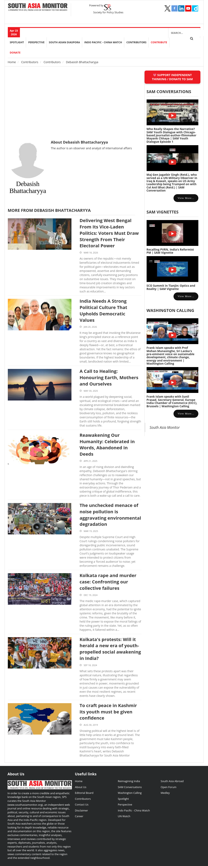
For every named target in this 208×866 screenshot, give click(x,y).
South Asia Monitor (165, 427)
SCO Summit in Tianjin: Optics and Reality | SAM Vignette (171, 287)
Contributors (136, 42)
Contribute (159, 42)
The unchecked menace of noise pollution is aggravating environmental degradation (110, 514)
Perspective (125, 804)
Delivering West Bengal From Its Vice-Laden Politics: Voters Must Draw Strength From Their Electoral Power (109, 233)
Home (12, 62)
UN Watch (124, 816)
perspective (36, 42)
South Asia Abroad (172, 781)
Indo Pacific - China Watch (103, 42)
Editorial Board (84, 793)
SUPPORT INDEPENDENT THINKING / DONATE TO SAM (172, 77)
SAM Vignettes (163, 212)
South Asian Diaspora (64, 42)
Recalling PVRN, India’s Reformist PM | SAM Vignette (170, 251)
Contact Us (81, 804)
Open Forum (169, 787)
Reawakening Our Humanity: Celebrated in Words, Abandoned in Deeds (107, 444)
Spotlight (17, 42)
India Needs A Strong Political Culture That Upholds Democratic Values (103, 310)
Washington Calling (170, 310)
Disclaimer (81, 810)
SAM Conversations (130, 787)
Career (79, 816)
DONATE (15, 52)
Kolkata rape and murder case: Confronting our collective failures (108, 581)
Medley (165, 793)
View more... (186, 198)
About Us (80, 787)
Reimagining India (129, 781)
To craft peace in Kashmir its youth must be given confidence (108, 711)
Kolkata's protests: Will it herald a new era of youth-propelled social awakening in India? (110, 648)
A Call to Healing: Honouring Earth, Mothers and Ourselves (109, 377)
